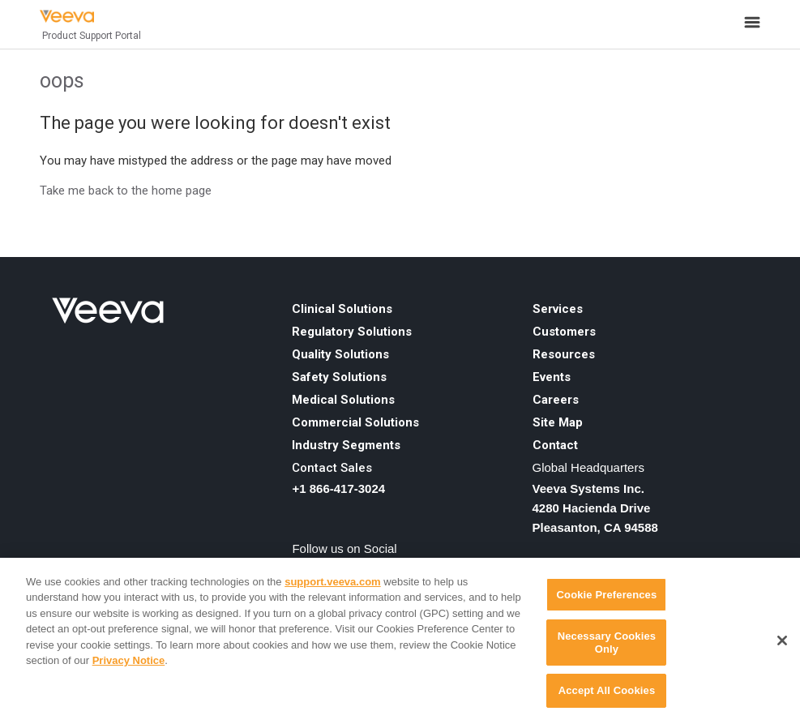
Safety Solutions (339, 377)
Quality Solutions (340, 354)
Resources (564, 354)
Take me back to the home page (126, 190)
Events (552, 377)
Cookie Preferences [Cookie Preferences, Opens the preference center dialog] (607, 595)
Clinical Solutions (342, 309)
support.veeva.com (332, 582)
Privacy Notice (128, 660)
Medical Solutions (343, 399)
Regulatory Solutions (352, 331)
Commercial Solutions (355, 422)
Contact (555, 445)
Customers (564, 331)
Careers (556, 399)
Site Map (558, 422)
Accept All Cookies (607, 690)
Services (558, 309)
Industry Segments (346, 445)
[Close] (782, 640)
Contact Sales (332, 468)
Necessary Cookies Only (607, 642)
